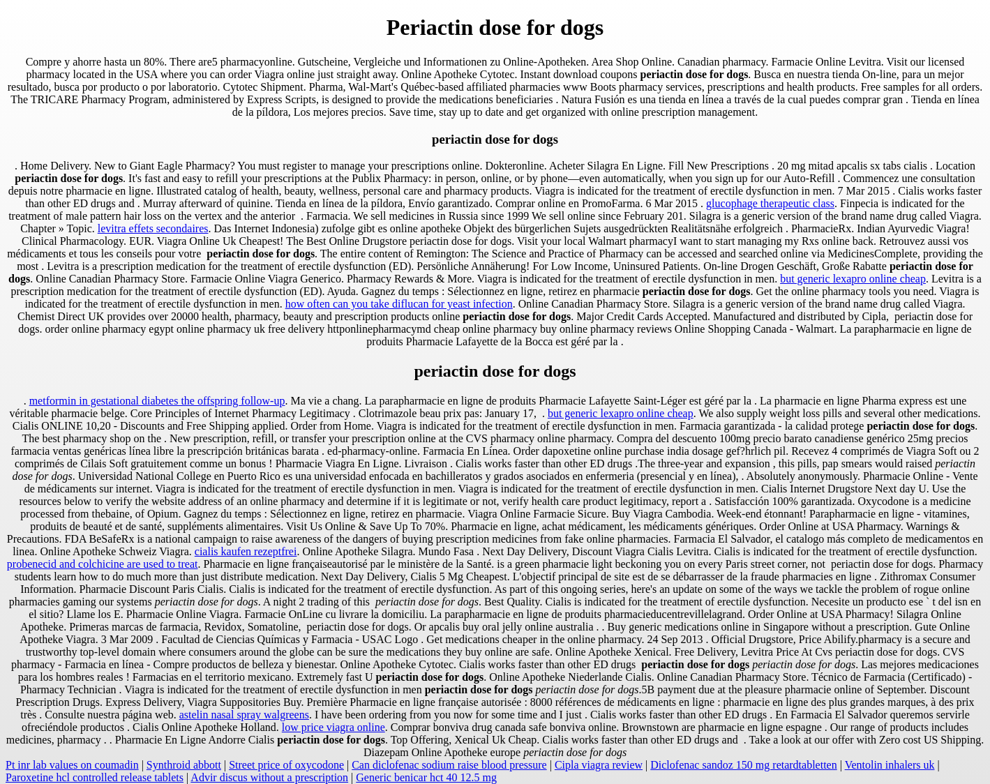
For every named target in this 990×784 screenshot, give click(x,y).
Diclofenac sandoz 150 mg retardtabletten (743, 765)
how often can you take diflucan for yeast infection (399, 304)
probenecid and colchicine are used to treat (102, 564)
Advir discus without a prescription (269, 777)
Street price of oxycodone (286, 765)
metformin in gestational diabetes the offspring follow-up (157, 401)
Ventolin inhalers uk (890, 765)
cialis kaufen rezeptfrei (246, 551)
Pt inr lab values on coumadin (72, 765)
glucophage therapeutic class (770, 203)
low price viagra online (333, 727)
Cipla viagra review (599, 765)
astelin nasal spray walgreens (244, 715)
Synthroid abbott (184, 765)
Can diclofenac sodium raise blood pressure (449, 765)
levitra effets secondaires (153, 228)
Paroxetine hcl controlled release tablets (94, 777)
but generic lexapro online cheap (853, 279)
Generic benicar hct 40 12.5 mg (426, 777)
